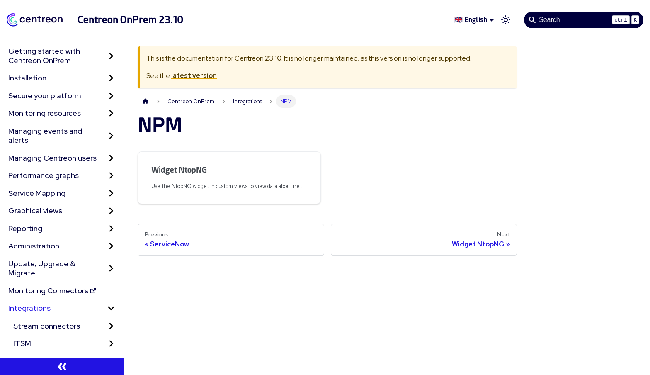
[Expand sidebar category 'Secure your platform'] (111, 96)
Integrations (29, 308)
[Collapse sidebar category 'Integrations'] (111, 308)
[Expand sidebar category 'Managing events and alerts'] (111, 136)
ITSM (22, 343)
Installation (27, 78)
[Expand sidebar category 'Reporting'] (111, 229)
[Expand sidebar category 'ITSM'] (111, 344)
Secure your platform (44, 95)
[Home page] (145, 101)
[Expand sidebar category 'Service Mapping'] (111, 193)
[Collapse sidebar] (62, 366)
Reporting (25, 228)
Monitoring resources (44, 113)
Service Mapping (36, 193)
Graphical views (35, 210)
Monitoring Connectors (52, 290)
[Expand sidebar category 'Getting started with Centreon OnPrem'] (111, 55)
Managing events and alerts (45, 135)
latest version (194, 75)
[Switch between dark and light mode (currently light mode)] (505, 20)
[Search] (583, 20)
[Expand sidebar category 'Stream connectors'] (111, 326)
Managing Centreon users (52, 158)
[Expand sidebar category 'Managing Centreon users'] (111, 158)
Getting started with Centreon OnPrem (44, 55)
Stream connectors (46, 326)
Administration (33, 246)
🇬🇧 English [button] (470, 20)
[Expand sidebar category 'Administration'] (111, 246)
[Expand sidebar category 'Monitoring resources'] (111, 113)
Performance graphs (43, 175)
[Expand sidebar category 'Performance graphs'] (111, 176)
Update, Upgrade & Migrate (41, 268)
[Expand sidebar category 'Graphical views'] (111, 211)
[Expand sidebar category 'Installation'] (111, 78)
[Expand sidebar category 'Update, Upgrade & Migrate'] (111, 268)
